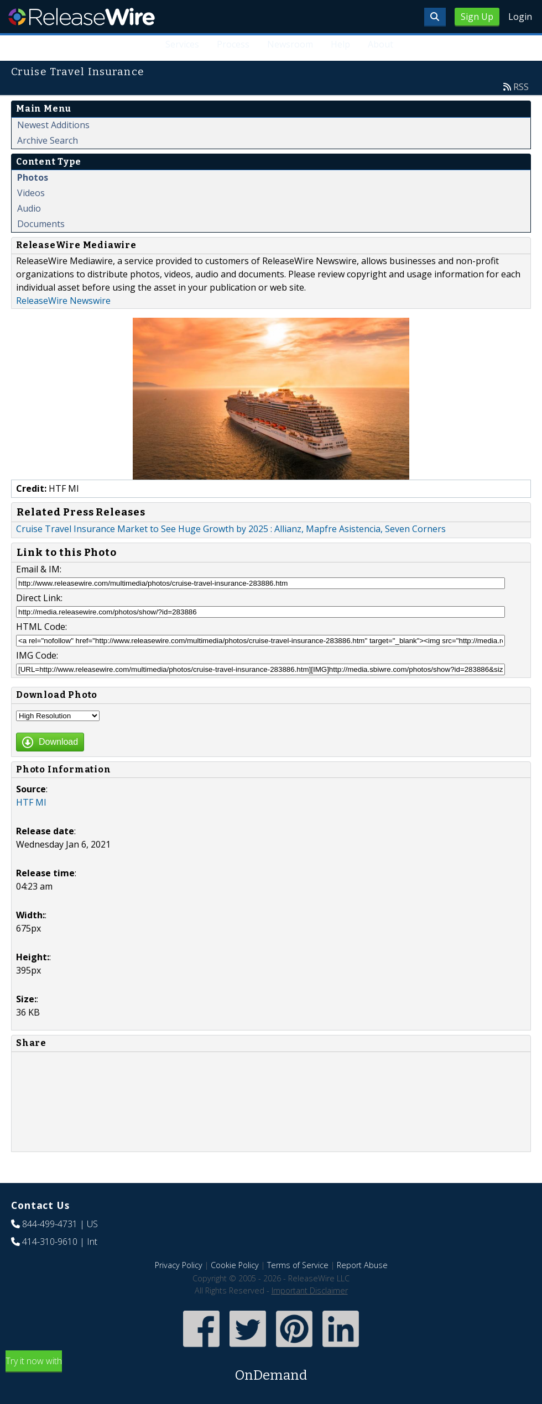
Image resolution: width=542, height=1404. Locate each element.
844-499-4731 (49, 1224)
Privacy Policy (178, 1265)
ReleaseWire (82, 17)
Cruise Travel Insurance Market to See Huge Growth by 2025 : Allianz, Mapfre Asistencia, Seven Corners (231, 529)
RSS (521, 87)
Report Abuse (362, 1265)
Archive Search (47, 140)
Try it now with (271, 1370)
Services (182, 44)
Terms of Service (298, 1265)
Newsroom (290, 44)
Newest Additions (53, 125)
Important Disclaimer (310, 1290)
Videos (31, 193)
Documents (41, 224)
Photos (32, 177)
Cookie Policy (235, 1265)
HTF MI (31, 802)
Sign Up (477, 16)
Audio (29, 208)
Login (520, 16)
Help (340, 44)
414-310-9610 (49, 1241)
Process (233, 44)
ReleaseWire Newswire (63, 301)
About (380, 44)
